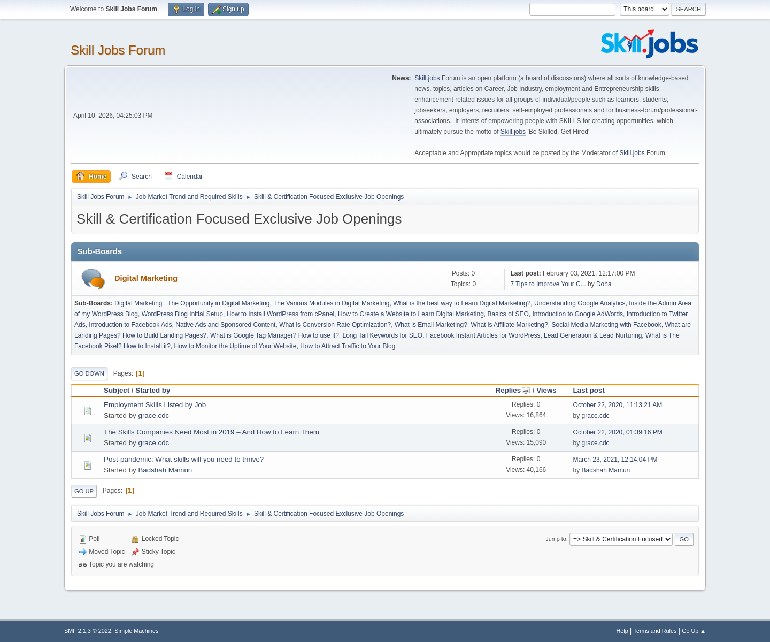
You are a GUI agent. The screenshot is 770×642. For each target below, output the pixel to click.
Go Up (84, 491)
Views (546, 390)
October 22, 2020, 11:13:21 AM (618, 405)
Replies (513, 390)
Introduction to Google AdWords (577, 314)
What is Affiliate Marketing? (509, 324)
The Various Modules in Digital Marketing (331, 303)
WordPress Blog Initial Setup (182, 314)
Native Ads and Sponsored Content (225, 324)
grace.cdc (153, 415)
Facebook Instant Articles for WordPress (483, 335)
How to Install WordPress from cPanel (281, 314)
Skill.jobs (427, 78)
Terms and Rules (655, 631)
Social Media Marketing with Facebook (606, 324)
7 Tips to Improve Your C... (548, 284)
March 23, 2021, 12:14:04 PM (615, 459)
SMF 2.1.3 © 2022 (87, 631)
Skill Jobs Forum (118, 50)
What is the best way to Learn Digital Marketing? (461, 303)
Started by (152, 390)
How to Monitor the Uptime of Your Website (235, 346)
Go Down (89, 373)
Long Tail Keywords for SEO (382, 335)
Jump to (555, 539)
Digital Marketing (146, 278)
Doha (604, 284)
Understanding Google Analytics (580, 303)
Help (622, 631)
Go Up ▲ (694, 631)
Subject (116, 390)
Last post (589, 390)
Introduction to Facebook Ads (130, 324)
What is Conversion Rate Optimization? (335, 324)
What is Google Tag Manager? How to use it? (274, 335)
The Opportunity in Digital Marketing (218, 303)
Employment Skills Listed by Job (155, 405)
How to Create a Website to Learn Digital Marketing (411, 314)
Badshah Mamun (165, 470)
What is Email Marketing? (431, 324)
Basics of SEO (508, 314)
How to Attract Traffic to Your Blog (347, 346)
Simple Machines (136, 631)
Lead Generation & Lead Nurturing (593, 335)
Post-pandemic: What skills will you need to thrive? (184, 459)
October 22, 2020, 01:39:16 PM (618, 432)
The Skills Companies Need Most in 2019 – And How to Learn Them (211, 432)
